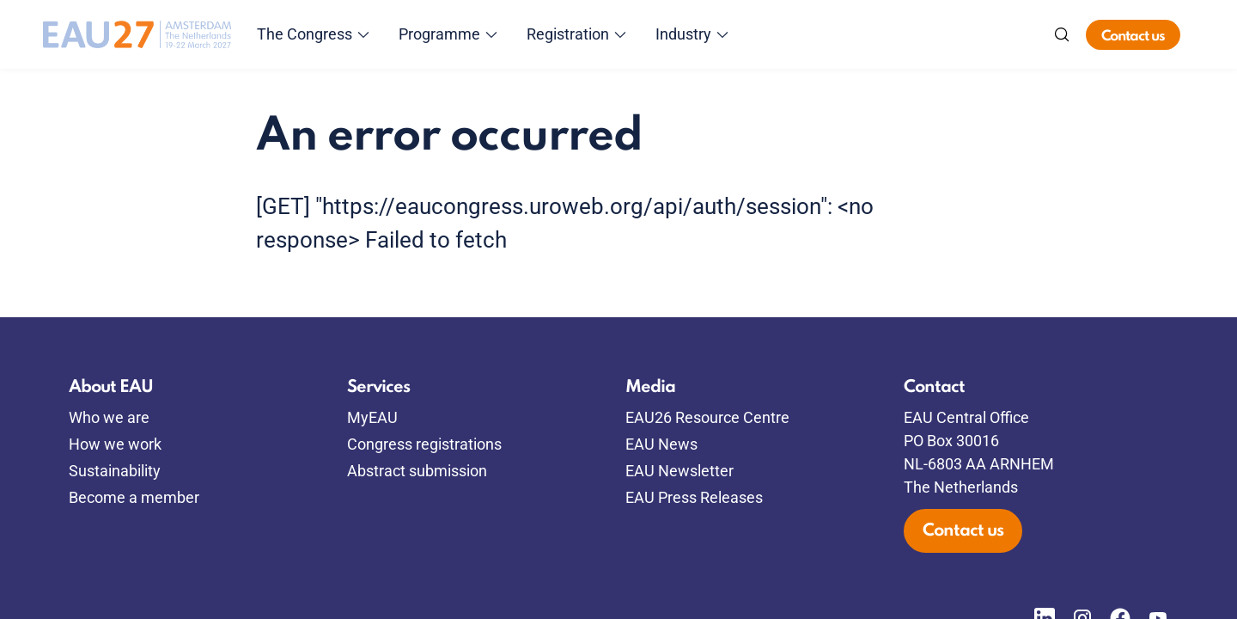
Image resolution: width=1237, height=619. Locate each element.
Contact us (1133, 36)
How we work (115, 444)
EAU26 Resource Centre (707, 417)
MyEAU (372, 417)
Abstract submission (417, 471)
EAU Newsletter (679, 471)
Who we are (109, 417)
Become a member (134, 497)
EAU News (661, 444)
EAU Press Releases (694, 497)
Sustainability (115, 471)
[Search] (1061, 34)
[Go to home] (137, 34)
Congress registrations (424, 444)
